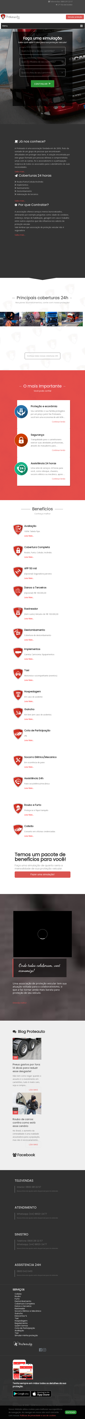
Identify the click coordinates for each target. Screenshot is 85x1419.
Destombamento (23, 1301)
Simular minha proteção (26, 1335)
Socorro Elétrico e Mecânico (28, 1311)
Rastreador (20, 1308)
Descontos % (21, 1316)
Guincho (19, 1313)
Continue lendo (58, 421)
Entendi (70, 1412)
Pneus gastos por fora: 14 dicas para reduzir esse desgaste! (26, 1068)
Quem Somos (21, 1325)
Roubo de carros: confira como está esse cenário (24, 1123)
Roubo (18, 1296)
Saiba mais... (20, 200)
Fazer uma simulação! (42, 874)
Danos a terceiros (23, 1306)
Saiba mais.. (20, 171)
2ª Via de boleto (64, 4)
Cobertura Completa (25, 1303)
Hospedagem (21, 1320)
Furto (17, 1298)
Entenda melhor (20, 1002)
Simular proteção (75, 17)
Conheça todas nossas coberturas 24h (42, 356)
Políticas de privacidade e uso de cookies (38, 1415)
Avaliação (19, 1330)
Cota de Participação (25, 1328)
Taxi (16, 1318)
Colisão (18, 1294)
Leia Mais (33, 1089)
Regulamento (21, 1323)
